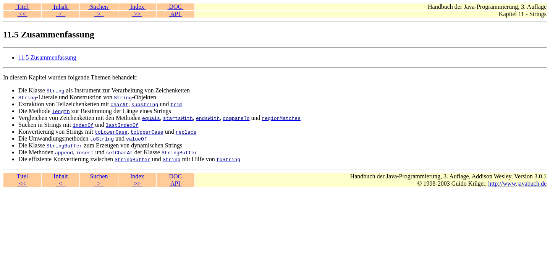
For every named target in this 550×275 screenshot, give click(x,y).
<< (23, 14)
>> (137, 14)
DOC (175, 6)
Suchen (98, 6)
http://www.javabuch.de (517, 183)
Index (137, 6)
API (175, 14)
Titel (22, 6)
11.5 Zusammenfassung (47, 57)
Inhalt (60, 6)
